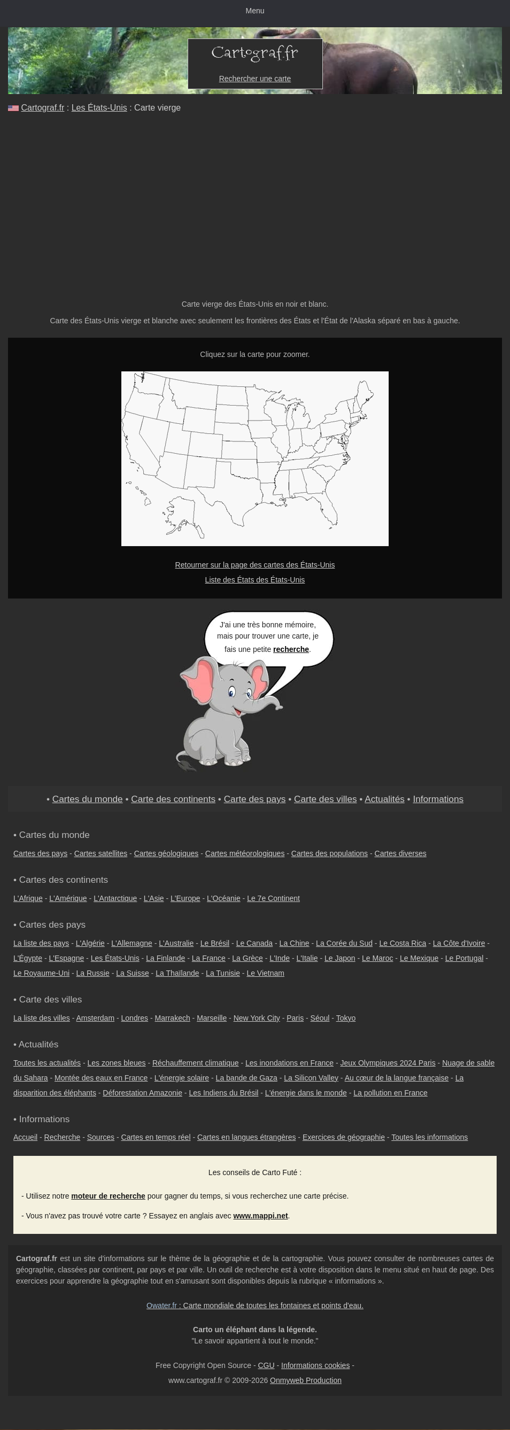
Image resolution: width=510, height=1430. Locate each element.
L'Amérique (68, 898)
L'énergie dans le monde (306, 1093)
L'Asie (154, 898)
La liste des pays (41, 943)
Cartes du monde (87, 799)
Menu (254, 10)
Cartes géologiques (166, 853)
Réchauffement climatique (195, 1063)
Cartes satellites (101, 853)
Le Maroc (377, 958)
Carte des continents (173, 799)
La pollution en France (390, 1093)
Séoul (320, 1018)
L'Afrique (28, 898)
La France (209, 958)
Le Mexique (419, 958)
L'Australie (176, 943)
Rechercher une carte (255, 78)
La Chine (295, 943)
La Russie (93, 973)
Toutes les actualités (47, 1063)
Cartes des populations (329, 853)
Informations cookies (315, 1365)
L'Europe (185, 898)
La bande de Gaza (246, 1078)
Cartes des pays (40, 853)
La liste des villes (41, 1018)
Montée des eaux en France (101, 1078)
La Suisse (132, 973)
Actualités (385, 799)
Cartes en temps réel (156, 1137)
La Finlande (165, 958)
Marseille (212, 1018)
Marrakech (172, 1018)
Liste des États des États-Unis (255, 580)
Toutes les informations (429, 1137)
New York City (257, 1018)
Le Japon (340, 958)
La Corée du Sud (344, 943)
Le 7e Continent (273, 898)
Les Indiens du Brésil (223, 1093)
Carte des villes (325, 799)
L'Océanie (224, 898)
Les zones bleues (117, 1063)
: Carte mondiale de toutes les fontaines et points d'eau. (255, 1305)
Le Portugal (464, 958)
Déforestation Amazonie (142, 1093)
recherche (291, 649)
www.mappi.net (260, 1215)
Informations (438, 799)
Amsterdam (95, 1018)
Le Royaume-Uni (41, 973)
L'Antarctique (115, 898)
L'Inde (279, 958)
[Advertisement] (255, 202)
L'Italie (307, 958)
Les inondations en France (289, 1063)
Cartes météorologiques (245, 853)
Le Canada (254, 943)
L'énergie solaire (181, 1078)
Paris (295, 1018)
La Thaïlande (177, 973)
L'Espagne (66, 958)
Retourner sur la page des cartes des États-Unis (255, 565)
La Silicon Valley (311, 1078)
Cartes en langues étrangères (246, 1137)
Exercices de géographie (344, 1137)
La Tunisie (223, 973)
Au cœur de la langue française (397, 1078)
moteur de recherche (108, 1196)
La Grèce (247, 958)
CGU (266, 1365)
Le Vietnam (265, 973)
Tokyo (346, 1018)
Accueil (25, 1137)
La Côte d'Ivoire (459, 943)
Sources (100, 1137)
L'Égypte (27, 958)
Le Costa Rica (402, 943)
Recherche (62, 1137)
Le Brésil (214, 943)
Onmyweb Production (306, 1380)
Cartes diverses (401, 853)
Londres (135, 1018)
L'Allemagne (131, 943)
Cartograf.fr (42, 107)
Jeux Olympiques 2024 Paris (387, 1063)
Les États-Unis (99, 107)
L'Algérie (90, 943)
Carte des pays (255, 799)
